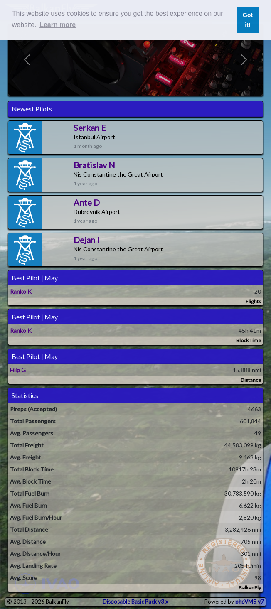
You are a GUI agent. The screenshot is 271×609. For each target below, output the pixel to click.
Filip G (18, 369)
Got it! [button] (248, 20)
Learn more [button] (57, 24)
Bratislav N (94, 165)
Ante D (87, 202)
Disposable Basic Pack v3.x (135, 601)
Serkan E (90, 128)
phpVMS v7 (249, 601)
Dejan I (86, 240)
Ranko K (21, 291)
